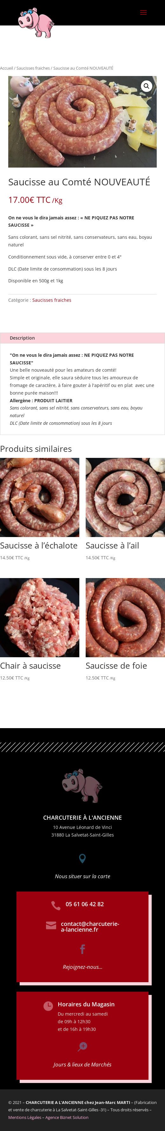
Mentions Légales (24, 1117)
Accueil (6, 68)
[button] (146, 86)
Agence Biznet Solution (67, 1117)
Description (22, 338)
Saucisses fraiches (33, 68)
